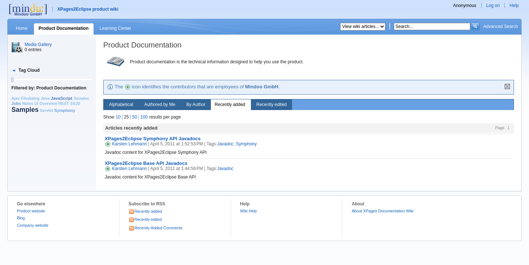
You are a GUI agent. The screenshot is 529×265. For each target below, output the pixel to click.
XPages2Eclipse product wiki (87, 9)
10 (118, 117)
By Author (195, 104)
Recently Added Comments (156, 228)
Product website (31, 211)
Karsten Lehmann (126, 143)
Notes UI (30, 103)
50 (134, 117)
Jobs (16, 103)
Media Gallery (38, 44)
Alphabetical (121, 104)
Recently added (230, 104)
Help (514, 5)
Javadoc (81, 98)
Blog (21, 218)
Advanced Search (500, 26)
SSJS (75, 103)
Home (22, 28)
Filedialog (30, 98)
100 (144, 117)
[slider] (12, 80)
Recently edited (271, 104)
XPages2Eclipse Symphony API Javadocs (153, 138)
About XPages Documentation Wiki (382, 211)
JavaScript (61, 98)
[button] (25, 70)
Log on (493, 5)
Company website (32, 225)
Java (45, 98)
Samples (25, 109)
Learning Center (115, 28)
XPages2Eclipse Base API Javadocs (146, 163)
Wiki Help (248, 211)
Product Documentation (64, 28)
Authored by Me (159, 104)
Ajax (15, 98)
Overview (48, 103)
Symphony (64, 110)
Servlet (46, 110)
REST (63, 103)
